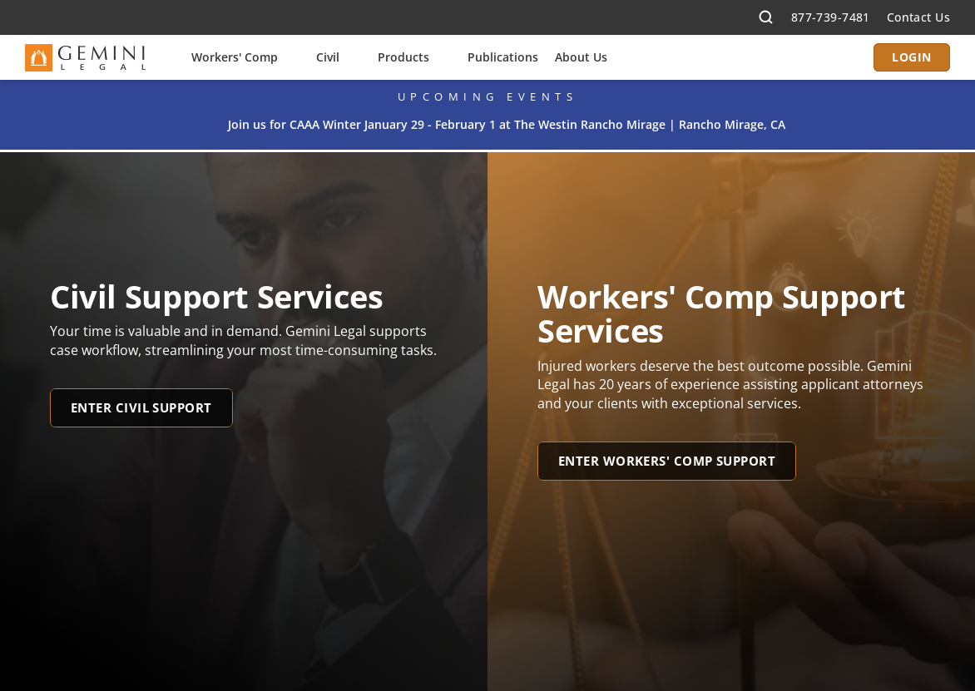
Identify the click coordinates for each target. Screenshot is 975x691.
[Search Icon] (766, 18)
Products (403, 57)
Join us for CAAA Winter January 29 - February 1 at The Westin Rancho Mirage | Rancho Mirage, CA (506, 124)
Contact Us (918, 17)
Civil (327, 57)
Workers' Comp (234, 57)
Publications (503, 57)
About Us (581, 57)
